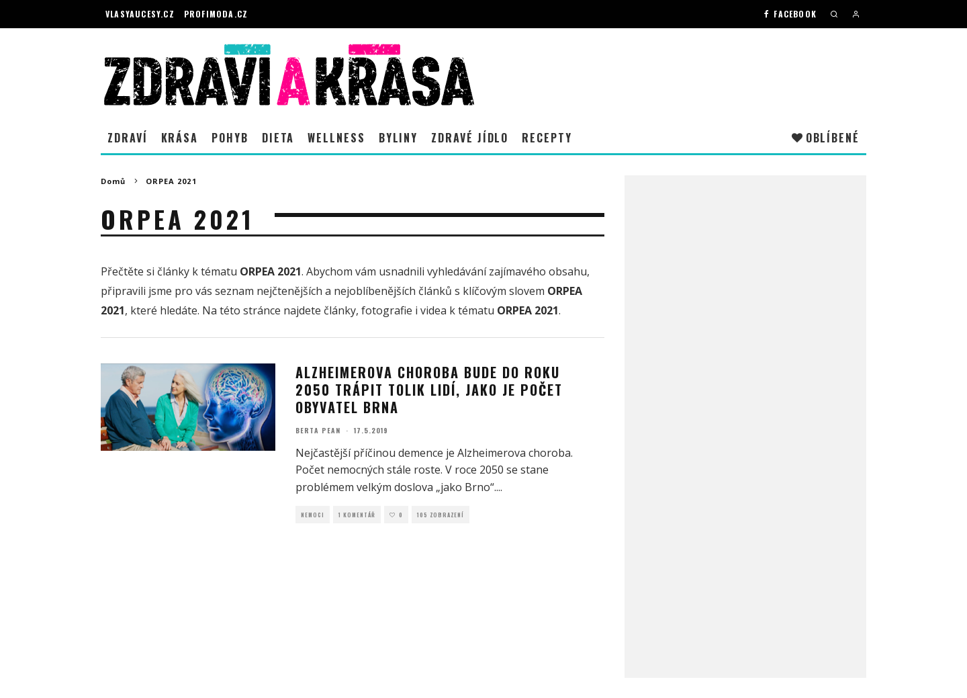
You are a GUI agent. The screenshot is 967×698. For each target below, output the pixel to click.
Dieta (278, 138)
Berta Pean (317, 430)
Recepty (546, 138)
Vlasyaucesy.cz (140, 13)
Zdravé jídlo (469, 138)
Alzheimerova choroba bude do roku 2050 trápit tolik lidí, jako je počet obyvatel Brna (429, 389)
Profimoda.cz (216, 13)
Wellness (336, 138)
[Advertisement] (745, 397)
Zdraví (127, 138)
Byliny (398, 138)
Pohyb (230, 138)
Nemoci (312, 515)
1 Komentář (356, 515)
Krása (180, 138)
